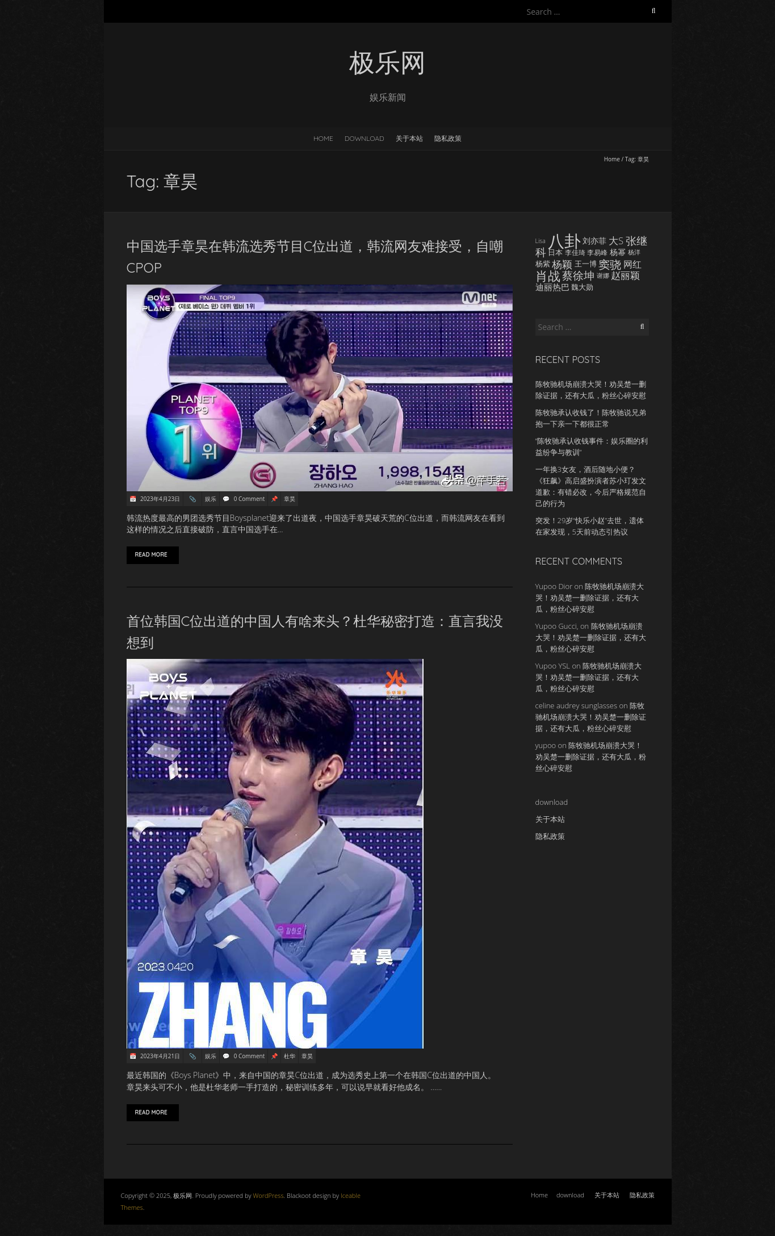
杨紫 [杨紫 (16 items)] (542, 264)
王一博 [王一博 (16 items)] (586, 264)
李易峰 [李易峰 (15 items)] (597, 252)
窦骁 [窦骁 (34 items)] (609, 264)
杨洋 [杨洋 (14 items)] (634, 252)
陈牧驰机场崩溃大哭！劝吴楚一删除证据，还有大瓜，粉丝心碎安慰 (589, 597)
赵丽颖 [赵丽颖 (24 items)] (625, 275)
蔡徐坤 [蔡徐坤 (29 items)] (578, 275)
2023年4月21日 (160, 1056)
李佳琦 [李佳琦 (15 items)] (575, 252)
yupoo (545, 745)
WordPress (268, 1195)
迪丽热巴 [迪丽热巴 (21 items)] (552, 287)
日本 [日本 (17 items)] (555, 252)
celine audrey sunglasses (576, 705)
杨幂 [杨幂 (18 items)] (618, 252)
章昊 (289, 499)
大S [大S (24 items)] (616, 240)
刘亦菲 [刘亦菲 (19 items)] (594, 240)
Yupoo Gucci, (557, 626)
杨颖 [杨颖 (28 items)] (562, 264)
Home (323, 138)
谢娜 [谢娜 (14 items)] (603, 275)
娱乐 (210, 499)
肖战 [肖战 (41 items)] (547, 275)
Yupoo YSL (553, 666)
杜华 (289, 1056)
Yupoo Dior (554, 586)
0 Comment (249, 499)
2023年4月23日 (160, 499)
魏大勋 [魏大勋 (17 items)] (582, 287)
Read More (152, 555)
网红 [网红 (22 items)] (632, 264)
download (364, 138)
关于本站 (409, 138)
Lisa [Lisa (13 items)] (540, 241)
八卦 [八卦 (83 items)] (564, 240)
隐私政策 (448, 138)
